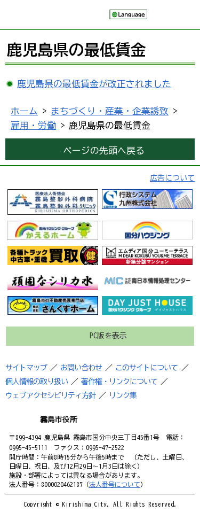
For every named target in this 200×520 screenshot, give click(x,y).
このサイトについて (146, 367)
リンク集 (123, 395)
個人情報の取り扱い (36, 381)
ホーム (24, 110)
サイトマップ (26, 367)
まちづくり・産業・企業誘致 (110, 110)
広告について (172, 178)
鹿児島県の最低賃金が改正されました (94, 83)
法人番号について (114, 484)
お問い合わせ (81, 367)
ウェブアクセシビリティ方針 (50, 395)
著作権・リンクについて (119, 381)
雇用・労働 (33, 125)
